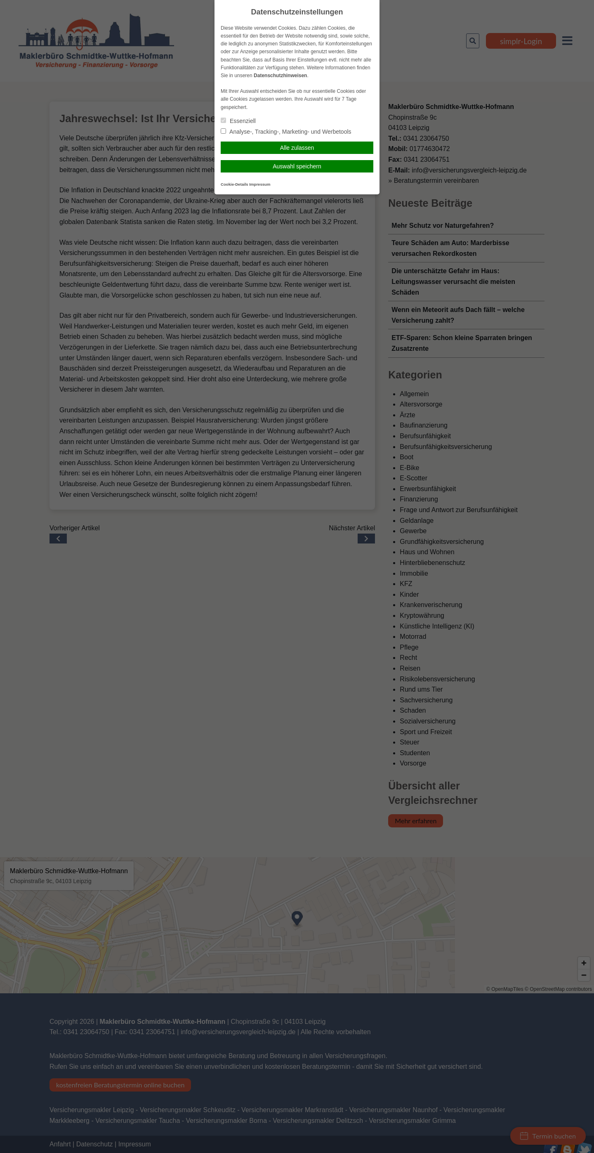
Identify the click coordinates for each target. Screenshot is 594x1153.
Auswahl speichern (297, 166)
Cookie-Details (234, 184)
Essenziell (238, 121)
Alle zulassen (297, 147)
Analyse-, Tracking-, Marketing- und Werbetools (286, 131)
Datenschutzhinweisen (280, 75)
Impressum (259, 184)
